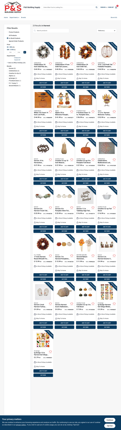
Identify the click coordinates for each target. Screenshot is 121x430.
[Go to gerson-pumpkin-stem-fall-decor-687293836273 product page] (64, 210)
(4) (15, 73)
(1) (15, 80)
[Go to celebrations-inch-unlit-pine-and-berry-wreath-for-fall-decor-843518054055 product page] (43, 66)
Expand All (17, 60)
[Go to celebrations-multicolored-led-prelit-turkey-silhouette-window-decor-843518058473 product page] (107, 162)
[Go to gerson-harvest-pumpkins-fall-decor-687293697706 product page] (64, 258)
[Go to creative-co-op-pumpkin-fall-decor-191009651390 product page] (85, 162)
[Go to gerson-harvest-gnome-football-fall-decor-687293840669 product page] (107, 258)
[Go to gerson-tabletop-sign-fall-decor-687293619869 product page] (85, 210)
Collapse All (17, 57)
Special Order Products (16, 41)
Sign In (103, 7)
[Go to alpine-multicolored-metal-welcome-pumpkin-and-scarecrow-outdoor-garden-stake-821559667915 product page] (64, 114)
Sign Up (111, 7)
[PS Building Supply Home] (13, 7)
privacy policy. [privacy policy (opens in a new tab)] (21, 425)
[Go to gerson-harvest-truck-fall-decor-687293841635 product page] (43, 210)
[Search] (96, 7)
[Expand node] (7, 62)
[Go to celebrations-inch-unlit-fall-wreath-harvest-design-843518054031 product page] (85, 66)
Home (6, 17)
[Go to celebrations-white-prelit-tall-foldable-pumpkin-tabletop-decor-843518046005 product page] (107, 66)
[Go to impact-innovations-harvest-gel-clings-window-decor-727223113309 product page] (43, 354)
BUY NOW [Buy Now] (43, 87)
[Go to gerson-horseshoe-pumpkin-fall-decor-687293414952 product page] (43, 162)
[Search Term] (70, 7)
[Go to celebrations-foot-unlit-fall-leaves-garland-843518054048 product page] (64, 66)
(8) (12, 68)
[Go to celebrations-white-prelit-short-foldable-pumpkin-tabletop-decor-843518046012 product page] (43, 114)
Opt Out (110, 426)
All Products (13, 35)
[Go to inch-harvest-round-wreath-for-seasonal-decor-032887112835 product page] (43, 258)
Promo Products (14, 32)
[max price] (18, 52)
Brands (23, 17)
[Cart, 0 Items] (116, 7)
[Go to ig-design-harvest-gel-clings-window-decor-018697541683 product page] (107, 306)
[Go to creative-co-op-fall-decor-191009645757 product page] (107, 210)
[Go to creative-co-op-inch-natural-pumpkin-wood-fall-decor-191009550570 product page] (64, 162)
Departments (14, 17)
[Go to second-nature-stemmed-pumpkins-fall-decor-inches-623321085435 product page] (85, 258)
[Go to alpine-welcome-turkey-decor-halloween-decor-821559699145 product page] (107, 114)
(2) (12, 76)
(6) (14, 71)
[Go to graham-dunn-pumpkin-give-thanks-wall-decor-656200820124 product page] (85, 114)
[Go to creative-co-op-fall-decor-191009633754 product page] (85, 306)
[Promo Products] (7, 32)
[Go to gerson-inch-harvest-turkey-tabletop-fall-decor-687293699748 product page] (43, 306)
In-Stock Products (14, 38)
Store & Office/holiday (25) (16, 63)
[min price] (10, 52)
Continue (110, 420)
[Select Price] (24, 52)
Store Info (114, 17)
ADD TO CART (43, 83)
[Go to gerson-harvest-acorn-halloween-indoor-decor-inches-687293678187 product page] (64, 306)
